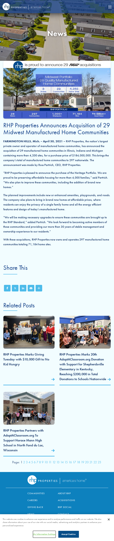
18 (78, 462)
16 (70, 462)
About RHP (64, 493)
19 (82, 462)
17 (74, 462)
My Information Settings (44, 534)
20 (87, 462)
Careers (33, 500)
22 (95, 462)
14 (62, 462)
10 (46, 462)
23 (99, 462)
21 (91, 462)
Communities (36, 493)
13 (57, 462)
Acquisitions (66, 500)
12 (54, 462)
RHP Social (65, 507)
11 (50, 462)
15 (66, 462)
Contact (63, 514)
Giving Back (35, 507)
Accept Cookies (68, 534)
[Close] (108, 520)
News (31, 514)
